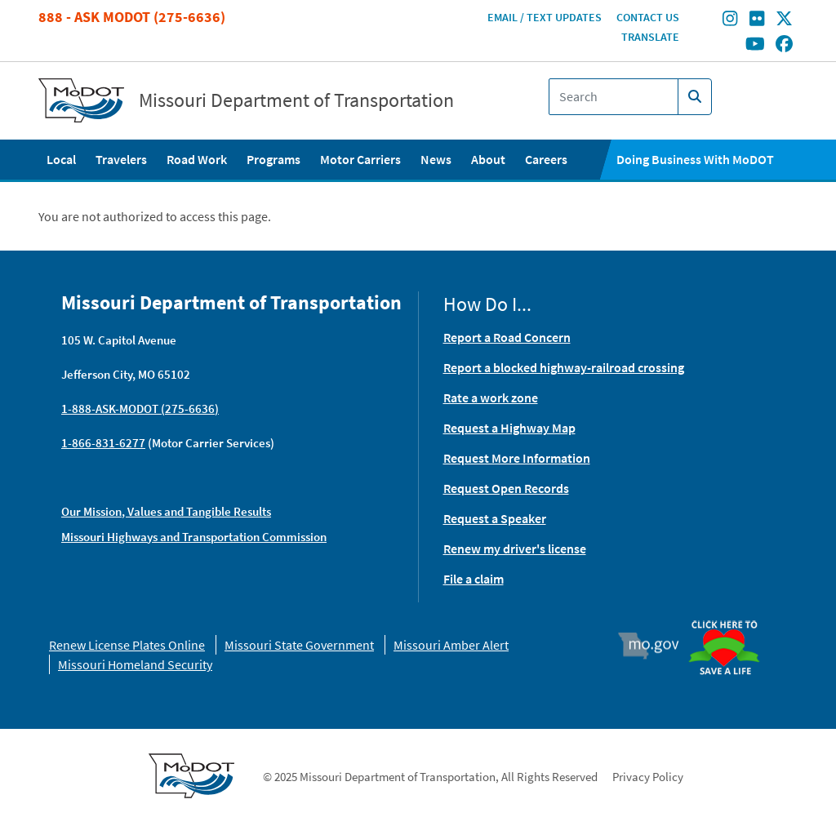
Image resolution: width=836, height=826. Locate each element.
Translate (650, 36)
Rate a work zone (490, 397)
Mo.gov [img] (656, 645)
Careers (546, 159)
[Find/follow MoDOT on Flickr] (756, 20)
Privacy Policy (647, 776)
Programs (273, 159)
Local (61, 159)
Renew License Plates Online (127, 645)
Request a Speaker (494, 518)
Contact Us (647, 17)
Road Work (197, 159)
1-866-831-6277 (103, 443)
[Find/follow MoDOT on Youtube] (755, 45)
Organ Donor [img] (730, 621)
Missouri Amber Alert (451, 645)
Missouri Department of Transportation (296, 100)
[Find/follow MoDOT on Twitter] (784, 20)
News (435, 159)
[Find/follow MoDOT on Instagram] (730, 20)
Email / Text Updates (544, 17)
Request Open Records (506, 488)
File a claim (473, 579)
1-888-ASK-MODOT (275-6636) (140, 408)
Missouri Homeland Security (135, 664)
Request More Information (516, 458)
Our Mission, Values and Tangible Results (166, 511)
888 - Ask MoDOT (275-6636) (131, 16)
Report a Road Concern (507, 337)
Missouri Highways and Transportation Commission (194, 536)
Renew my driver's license (514, 548)
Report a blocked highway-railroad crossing (563, 367)
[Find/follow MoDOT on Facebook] (784, 45)
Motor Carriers (360, 159)
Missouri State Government (299, 645)
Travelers (121, 159)
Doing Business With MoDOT (695, 159)
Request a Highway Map (509, 428)
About (488, 159)
